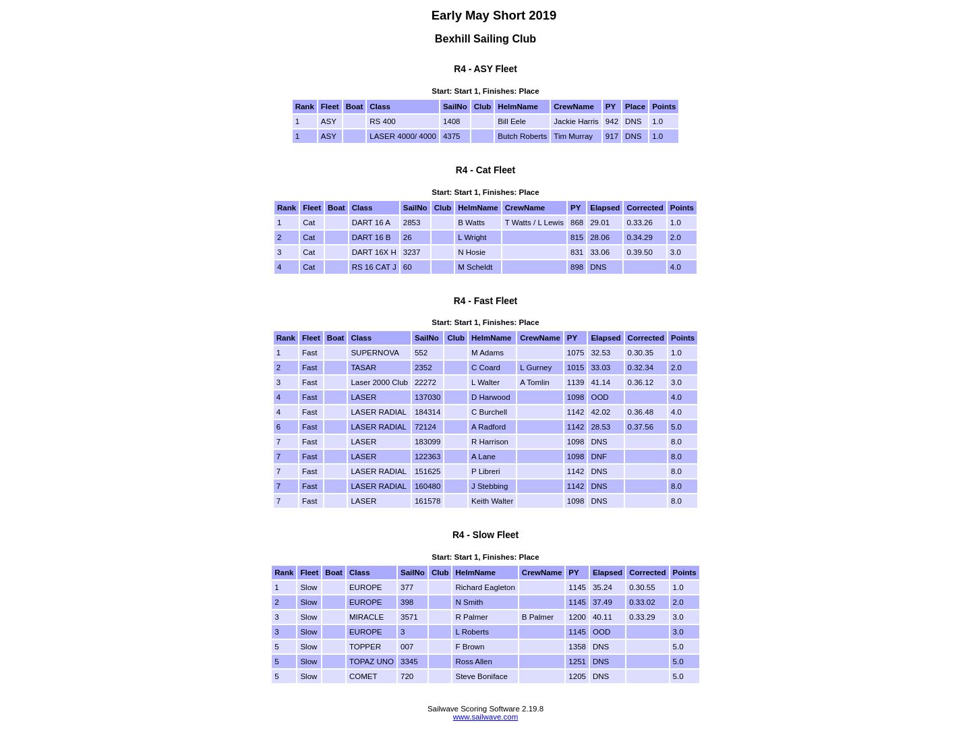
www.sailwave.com (486, 717)
